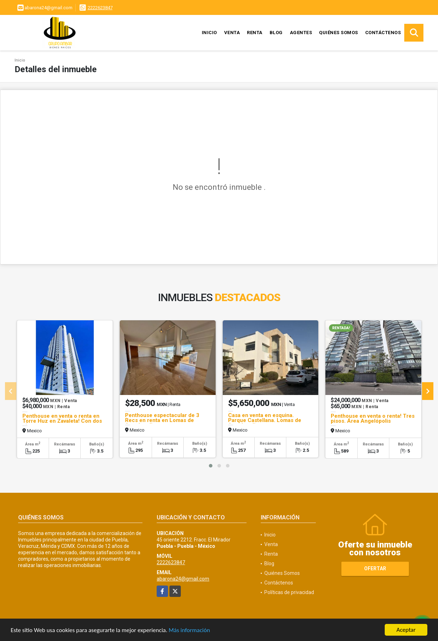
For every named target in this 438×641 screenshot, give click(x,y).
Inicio (209, 32)
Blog (276, 32)
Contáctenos (383, 32)
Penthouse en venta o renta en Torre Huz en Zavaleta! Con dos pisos (62, 421)
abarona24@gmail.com (183, 579)
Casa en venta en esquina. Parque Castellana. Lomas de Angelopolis (264, 420)
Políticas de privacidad (289, 592)
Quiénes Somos (338, 32)
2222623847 (100, 7)
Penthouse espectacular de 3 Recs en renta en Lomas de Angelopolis (162, 420)
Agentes (301, 32)
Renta (255, 32)
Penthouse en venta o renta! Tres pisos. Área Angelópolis (373, 418)
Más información (189, 630)
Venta (232, 32)
